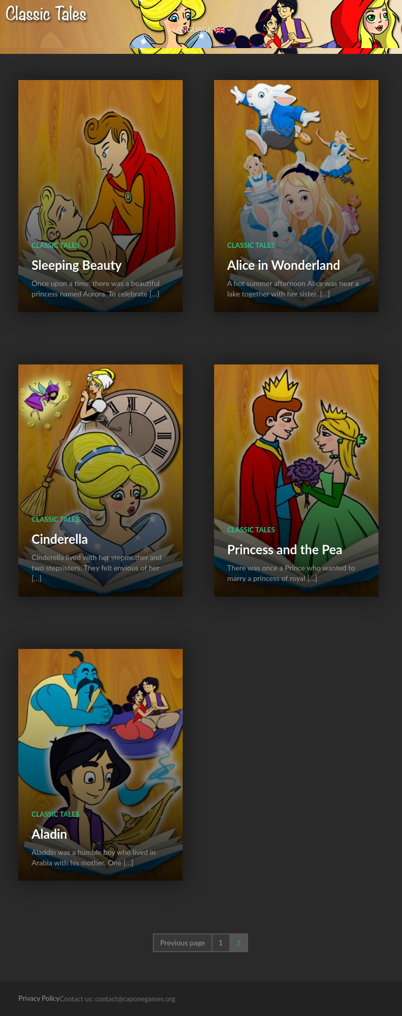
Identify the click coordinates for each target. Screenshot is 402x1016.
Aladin (49, 833)
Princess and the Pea (284, 549)
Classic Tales (55, 245)
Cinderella (59, 538)
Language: (201, 29)
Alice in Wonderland (283, 264)
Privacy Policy (38, 998)
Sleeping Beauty (76, 264)
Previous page (182, 942)
